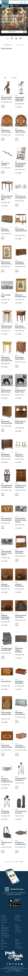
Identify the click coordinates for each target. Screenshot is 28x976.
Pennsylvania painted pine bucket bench (19, 553)
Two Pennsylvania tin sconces (20, 812)
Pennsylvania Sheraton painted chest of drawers (6, 423)
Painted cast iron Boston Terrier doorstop (6, 391)
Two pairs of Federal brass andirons (19, 455)
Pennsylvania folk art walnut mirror (6, 486)
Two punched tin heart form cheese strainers (20, 520)
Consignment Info (18, 927)
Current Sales (3, 917)
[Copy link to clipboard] (7, 38)
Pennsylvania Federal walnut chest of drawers (6, 455)
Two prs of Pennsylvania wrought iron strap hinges (7, 780)
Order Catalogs (4, 922)
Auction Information (20, 44)
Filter (5, 77)
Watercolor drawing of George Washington (21, 296)
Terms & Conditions (5, 937)
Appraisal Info (17, 917)
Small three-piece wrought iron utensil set (20, 780)
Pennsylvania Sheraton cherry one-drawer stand (20, 327)
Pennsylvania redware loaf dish (6, 746)
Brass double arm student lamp (20, 422)
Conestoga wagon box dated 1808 (6, 649)
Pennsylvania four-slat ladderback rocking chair (21, 164)
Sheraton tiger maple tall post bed (21, 230)
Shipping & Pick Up (4, 933)
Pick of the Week (4, 946)
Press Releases (4, 943)
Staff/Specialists (18, 943)
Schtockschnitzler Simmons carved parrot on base (6, 98)
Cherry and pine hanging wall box (6, 713)
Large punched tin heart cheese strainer (20, 617)
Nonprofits (17, 919)
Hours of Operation (19, 948)
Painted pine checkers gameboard (19, 650)
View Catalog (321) (12, 31)
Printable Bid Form (4, 928)
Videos (2, 948)
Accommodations (18, 946)
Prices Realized (18, 932)
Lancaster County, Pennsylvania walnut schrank (20, 487)
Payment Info (3, 932)
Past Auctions (3, 919)
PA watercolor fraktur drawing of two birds (6, 263)
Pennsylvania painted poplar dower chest (19, 263)
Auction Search (4, 920)
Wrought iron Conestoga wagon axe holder (20, 844)
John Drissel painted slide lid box (20, 747)
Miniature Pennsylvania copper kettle (5, 617)
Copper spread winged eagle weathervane (19, 98)
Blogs (2, 944)
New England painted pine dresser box (19, 682)
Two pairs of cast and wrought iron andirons (20, 197)
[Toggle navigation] (25, 2)
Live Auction (6, 13)
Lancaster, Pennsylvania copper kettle (5, 585)
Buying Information (5, 927)
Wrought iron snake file (5, 164)
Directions (17, 944)
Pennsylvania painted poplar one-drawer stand (6, 358)
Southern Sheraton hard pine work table (7, 197)
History (16, 941)
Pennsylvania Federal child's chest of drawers (20, 358)
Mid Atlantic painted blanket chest (20, 714)
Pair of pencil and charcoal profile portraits (6, 520)
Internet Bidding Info (5, 930)
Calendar (3, 941)
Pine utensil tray (6, 681)
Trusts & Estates (18, 920)
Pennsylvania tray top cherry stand (6, 327)
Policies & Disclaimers (5, 935)
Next (21, 861)
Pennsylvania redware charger (6, 131)
